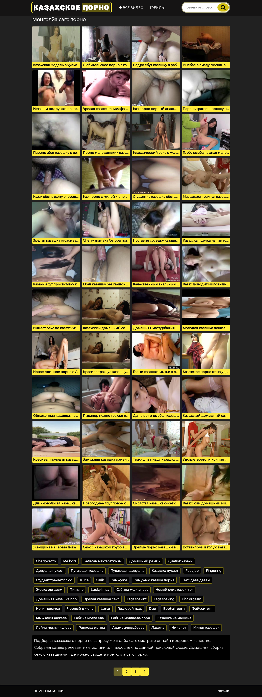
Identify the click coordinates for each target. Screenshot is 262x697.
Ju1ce (84, 580)
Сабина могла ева (89, 618)
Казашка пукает (165, 571)
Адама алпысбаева (128, 628)
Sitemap (223, 691)
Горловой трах (130, 609)
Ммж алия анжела (51, 618)
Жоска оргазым (49, 590)
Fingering (213, 571)
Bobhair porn (174, 609)
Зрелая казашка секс (101, 599)
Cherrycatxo (46, 561)
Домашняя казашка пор (56, 599)
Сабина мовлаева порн (130, 618)
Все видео (131, 8)
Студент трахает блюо (54, 580)
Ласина (157, 628)
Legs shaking (164, 599)
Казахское (71, 7)
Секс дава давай (196, 580)
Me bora (69, 561)
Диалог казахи (180, 561)
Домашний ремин (145, 561)
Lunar (105, 609)
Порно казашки (48, 691)
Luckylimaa (100, 590)
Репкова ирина (91, 628)
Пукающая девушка (127, 571)
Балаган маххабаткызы (103, 561)
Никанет (178, 628)
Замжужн (119, 580)
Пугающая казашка (87, 571)
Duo (152, 609)
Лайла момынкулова (53, 628)
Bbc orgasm (191, 599)
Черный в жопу (80, 609)
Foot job (192, 571)
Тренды (157, 8)
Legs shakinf (136, 599)
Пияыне (77, 590)
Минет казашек (206, 628)
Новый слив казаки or (174, 590)
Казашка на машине (174, 618)
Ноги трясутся (48, 609)
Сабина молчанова (132, 590)
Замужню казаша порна (154, 580)
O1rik (100, 580)
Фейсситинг (202, 609)
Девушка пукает (50, 571)
